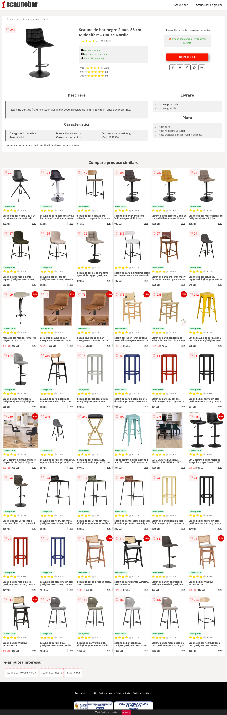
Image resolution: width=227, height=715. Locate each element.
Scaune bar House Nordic (36, 19)
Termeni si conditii (85, 693)
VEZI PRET (187, 57)
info (34, 223)
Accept (126, 712)
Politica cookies (142, 693)
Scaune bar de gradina (209, 5)
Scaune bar (181, 5)
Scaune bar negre (51, 672)
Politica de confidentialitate (115, 693)
